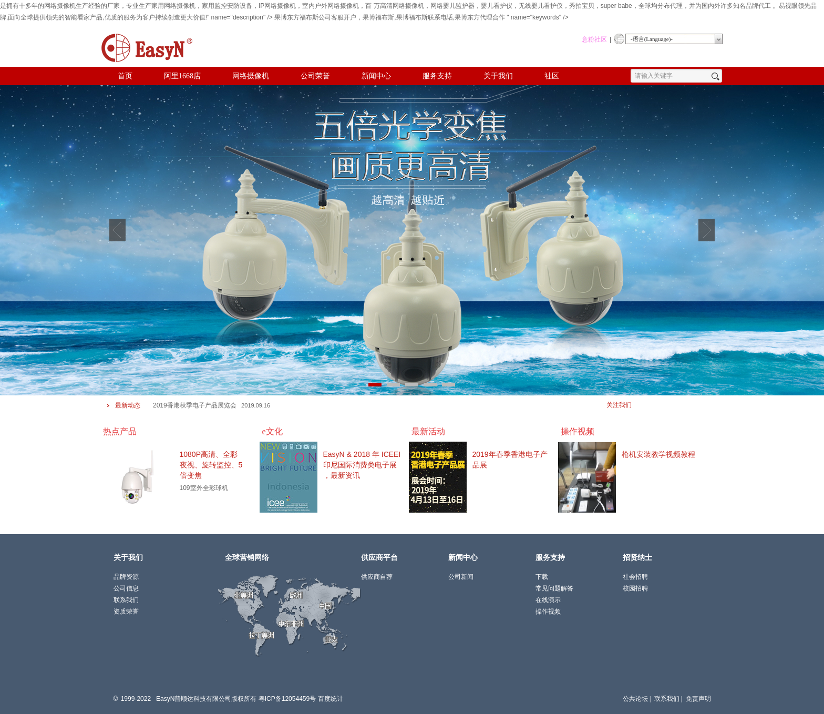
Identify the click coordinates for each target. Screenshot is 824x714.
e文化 (272, 431)
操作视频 (577, 431)
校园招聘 (635, 588)
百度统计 (330, 698)
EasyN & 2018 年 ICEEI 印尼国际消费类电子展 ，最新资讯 (362, 465)
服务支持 (437, 76)
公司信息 (126, 588)
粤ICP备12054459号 (287, 698)
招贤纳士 (637, 557)
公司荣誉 (315, 76)
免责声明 (698, 698)
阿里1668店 (182, 76)
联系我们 (666, 698)
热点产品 (120, 431)
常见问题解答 (554, 588)
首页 (125, 76)
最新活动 (428, 431)
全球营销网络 (247, 557)
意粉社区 (594, 39)
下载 (541, 576)
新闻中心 (376, 76)
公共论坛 (635, 698)
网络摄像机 (250, 76)
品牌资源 (126, 576)
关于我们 (498, 76)
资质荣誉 (126, 611)
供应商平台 (379, 557)
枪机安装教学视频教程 (658, 454)
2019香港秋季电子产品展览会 (194, 405)
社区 (551, 76)
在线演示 (548, 600)
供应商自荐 (377, 576)
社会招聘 (635, 576)
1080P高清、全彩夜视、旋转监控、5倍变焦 (211, 465)
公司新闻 (460, 576)
